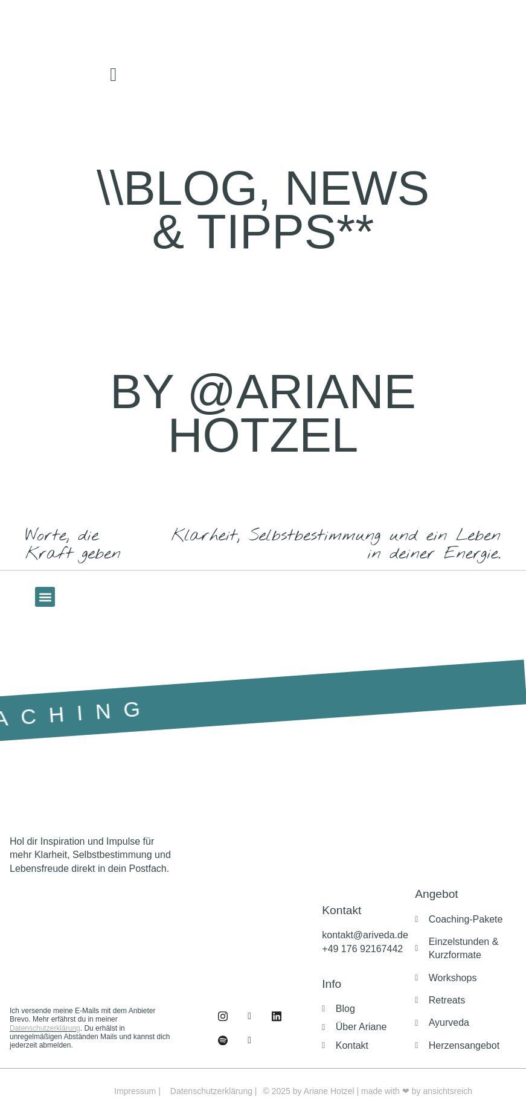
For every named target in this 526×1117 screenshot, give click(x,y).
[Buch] (249, 1040)
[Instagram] (249, 1016)
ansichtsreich (447, 1091)
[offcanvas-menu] (113, 75)
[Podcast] (223, 1040)
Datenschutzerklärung (45, 1028)
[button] (45, 597)
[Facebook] (223, 1016)
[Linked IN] (277, 1016)
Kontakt (341, 910)
